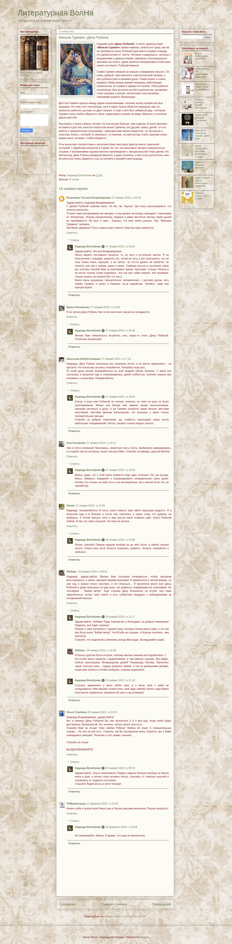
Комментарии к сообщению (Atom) (125, 916)
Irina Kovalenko (76, 443)
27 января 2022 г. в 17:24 (116, 359)
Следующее (67, 904)
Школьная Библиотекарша (84, 359)
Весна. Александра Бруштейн (201, 56)
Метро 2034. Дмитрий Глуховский (201, 118)
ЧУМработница (76, 803)
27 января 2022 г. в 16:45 (120, 246)
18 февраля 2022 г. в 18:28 (121, 827)
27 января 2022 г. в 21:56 (90, 505)
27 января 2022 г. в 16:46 (120, 330)
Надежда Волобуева (88, 246)
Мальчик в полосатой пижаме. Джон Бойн (202, 134)
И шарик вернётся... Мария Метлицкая (200, 103)
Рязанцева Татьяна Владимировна (89, 197)
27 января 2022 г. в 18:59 (120, 470)
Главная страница (114, 904)
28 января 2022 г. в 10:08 (120, 539)
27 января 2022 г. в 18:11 (101, 443)
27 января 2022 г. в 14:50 (105, 307)
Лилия (71, 505)
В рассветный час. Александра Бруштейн (202, 72)
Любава (72, 571)
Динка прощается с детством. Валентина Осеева (201, 151)
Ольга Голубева (77, 712)
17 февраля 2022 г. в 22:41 (102, 803)
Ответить (72, 232)
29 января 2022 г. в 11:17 (120, 616)
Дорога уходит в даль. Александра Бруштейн (202, 181)
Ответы (74, 240)
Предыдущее (161, 904)
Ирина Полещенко (78, 307)
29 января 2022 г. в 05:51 (92, 571)
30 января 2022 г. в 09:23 (120, 768)
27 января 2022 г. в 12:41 (126, 197)
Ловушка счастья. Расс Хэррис (202, 196)
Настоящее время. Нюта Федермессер (202, 87)
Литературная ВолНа (56, 13)
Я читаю (74, 179)
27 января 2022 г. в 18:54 (120, 396)
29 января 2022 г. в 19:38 (101, 650)
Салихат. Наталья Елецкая (199, 165)
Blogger (144, 937)
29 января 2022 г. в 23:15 (102, 712)
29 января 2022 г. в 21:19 (120, 680)
